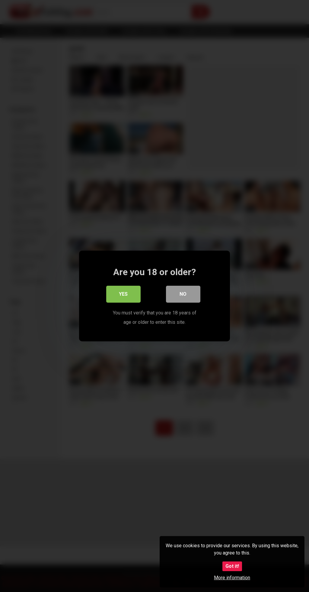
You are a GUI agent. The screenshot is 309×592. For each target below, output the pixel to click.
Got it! (232, 566)
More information (232, 578)
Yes (123, 294)
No (183, 294)
